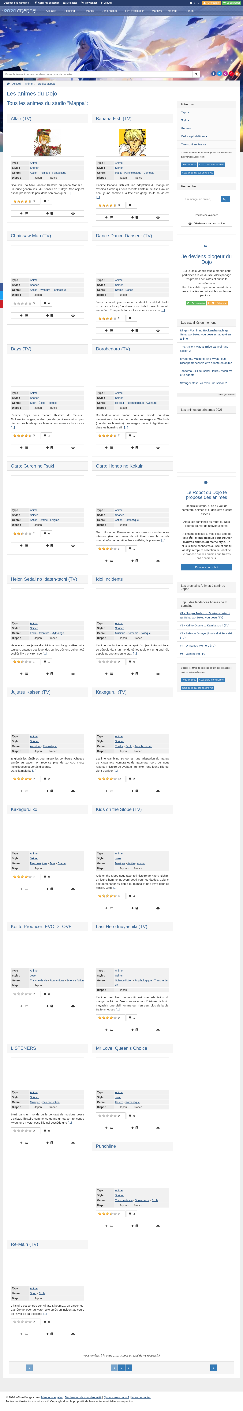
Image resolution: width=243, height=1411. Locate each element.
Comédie (149, 172)
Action (33, 172)
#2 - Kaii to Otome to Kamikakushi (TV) (204, 625)
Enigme (54, 519)
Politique (45, 172)
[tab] (206, 112)
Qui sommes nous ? (116, 1397)
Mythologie (58, 633)
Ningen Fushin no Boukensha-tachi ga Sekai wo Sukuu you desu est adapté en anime (205, 334)
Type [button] (185, 112)
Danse (129, 289)
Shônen (34, 167)
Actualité (52, 10)
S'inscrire (217, 303)
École (42, 402)
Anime (34, 162)
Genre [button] (186, 128)
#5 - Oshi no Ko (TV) (193, 653)
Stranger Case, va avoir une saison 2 (203, 383)
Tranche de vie (143, 746)
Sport (33, 402)
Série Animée (110, 10)
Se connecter (196, 303)
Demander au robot (206, 567)
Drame (119, 289)
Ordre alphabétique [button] (194, 136)
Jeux (52, 863)
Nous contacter (141, 1397)
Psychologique (132, 172)
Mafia (118, 172)
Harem (119, 1102)
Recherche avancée (207, 215)
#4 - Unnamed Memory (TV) (197, 645)
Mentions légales (52, 1397)
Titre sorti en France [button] (193, 144)
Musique (120, 633)
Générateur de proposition (209, 223)
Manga (91, 10)
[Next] (213, 1367)
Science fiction (75, 980)
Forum (191, 10)
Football (52, 402)
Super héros (142, 1200)
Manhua (173, 10)
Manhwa (157, 10)
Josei (118, 858)
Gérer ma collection (48, 3)
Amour (141, 863)
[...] (69, 193)
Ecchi (33, 633)
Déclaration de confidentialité (83, 1397)
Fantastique (59, 172)
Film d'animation (135, 10)
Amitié (131, 863)
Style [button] (185, 120)
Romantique (57, 980)
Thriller (119, 746)
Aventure (45, 289)
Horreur (119, 402)
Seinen (119, 167)
